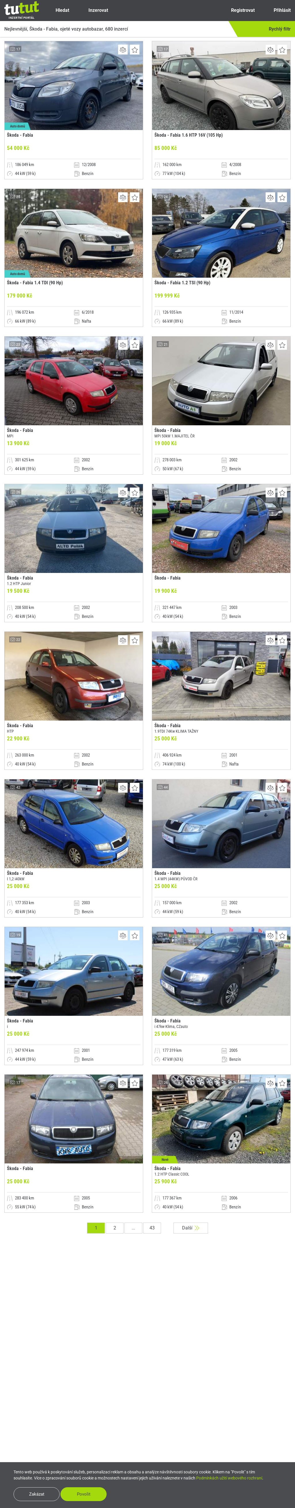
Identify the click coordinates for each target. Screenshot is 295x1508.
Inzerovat (93, 10)
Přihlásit (277, 10)
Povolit (83, 1494)
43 (152, 1228)
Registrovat (237, 10)
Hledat (57, 10)
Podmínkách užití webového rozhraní (229, 1478)
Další (190, 1228)
